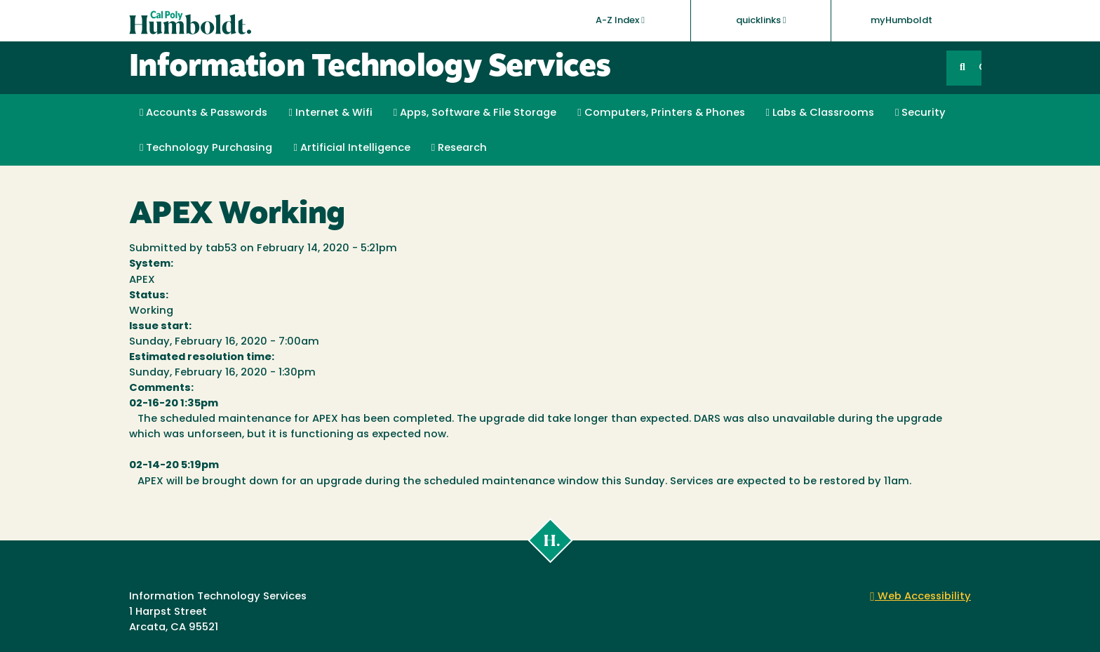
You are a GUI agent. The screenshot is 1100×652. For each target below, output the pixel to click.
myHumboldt (901, 20)
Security (920, 113)
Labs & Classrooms (820, 113)
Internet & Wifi (330, 113)
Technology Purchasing (206, 148)
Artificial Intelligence (351, 148)
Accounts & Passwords (203, 113)
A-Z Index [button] (620, 20)
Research (459, 148)
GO (980, 67)
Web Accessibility (920, 597)
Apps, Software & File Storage (475, 113)
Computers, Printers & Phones (660, 113)
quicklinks (761, 20)
